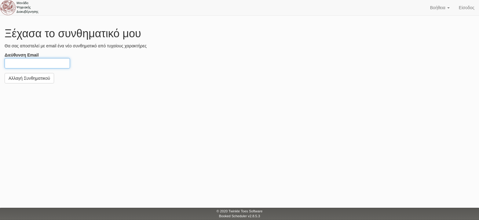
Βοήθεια (440, 7)
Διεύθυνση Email (37, 60)
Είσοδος (466, 7)
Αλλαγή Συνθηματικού (29, 78)
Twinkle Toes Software (245, 211)
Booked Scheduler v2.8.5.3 (239, 216)
